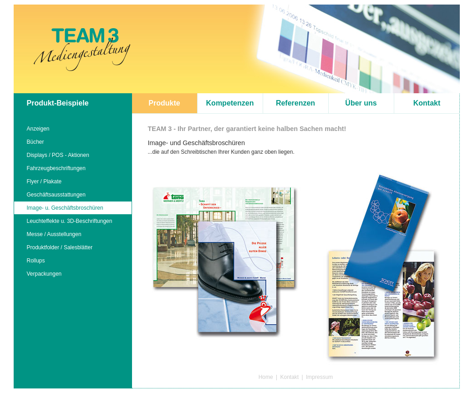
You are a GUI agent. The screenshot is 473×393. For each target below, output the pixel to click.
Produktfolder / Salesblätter (60, 247)
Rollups (36, 260)
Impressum (319, 377)
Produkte (164, 103)
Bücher (35, 142)
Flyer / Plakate (44, 181)
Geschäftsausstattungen (56, 194)
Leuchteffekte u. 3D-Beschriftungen (69, 221)
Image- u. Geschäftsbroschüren (65, 208)
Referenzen (295, 103)
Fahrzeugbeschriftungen (56, 168)
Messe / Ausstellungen (54, 234)
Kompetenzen (230, 103)
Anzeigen (38, 129)
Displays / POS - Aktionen (58, 155)
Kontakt (427, 103)
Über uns (360, 103)
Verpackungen (44, 274)
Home (266, 377)
